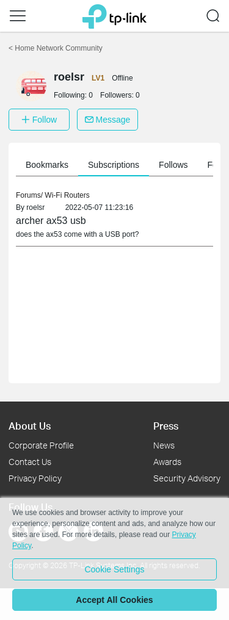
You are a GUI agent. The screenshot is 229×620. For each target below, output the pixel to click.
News (164, 445)
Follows (176, 165)
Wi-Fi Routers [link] (67, 195)
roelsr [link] (35, 207)
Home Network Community (56, 48)
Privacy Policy (35, 478)
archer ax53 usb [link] (51, 220)
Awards (167, 461)
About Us (30, 425)
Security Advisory (186, 478)
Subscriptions (116, 165)
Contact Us (30, 461)
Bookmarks (50, 165)
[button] (18, 16)
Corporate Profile (41, 445)
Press (165, 425)
